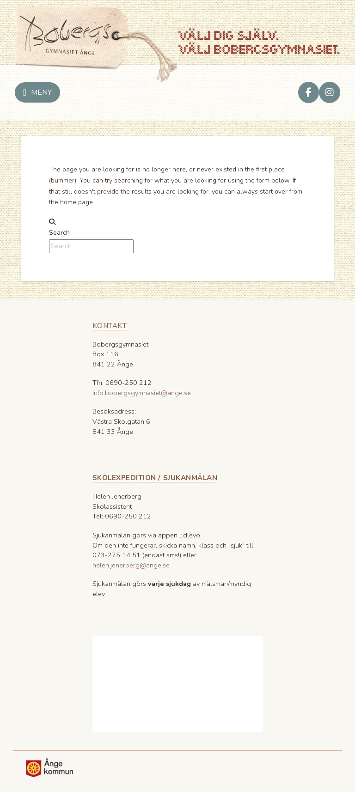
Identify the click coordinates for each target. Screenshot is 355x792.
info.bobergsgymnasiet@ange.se (141, 392)
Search (59, 232)
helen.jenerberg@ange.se (131, 565)
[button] (37, 92)
